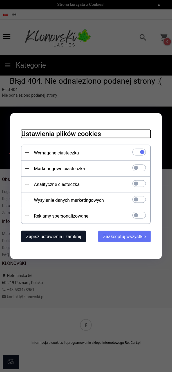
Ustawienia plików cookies (61, 134)
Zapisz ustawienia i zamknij (53, 236)
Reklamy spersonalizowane (61, 216)
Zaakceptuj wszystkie (124, 236)
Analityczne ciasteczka (57, 184)
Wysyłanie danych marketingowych (69, 200)
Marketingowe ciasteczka (59, 168)
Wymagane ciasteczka (56, 153)
